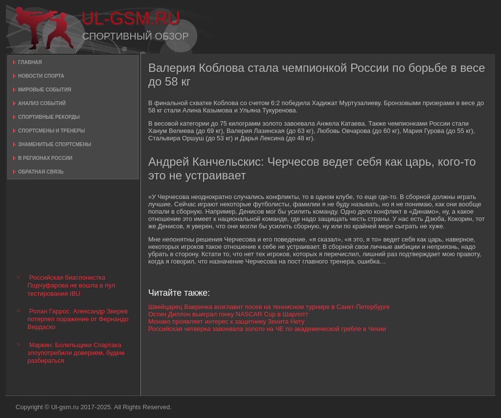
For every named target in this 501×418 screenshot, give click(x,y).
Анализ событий (42, 103)
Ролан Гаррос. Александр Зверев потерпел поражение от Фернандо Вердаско (77, 319)
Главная (30, 62)
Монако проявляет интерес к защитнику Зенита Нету (226, 321)
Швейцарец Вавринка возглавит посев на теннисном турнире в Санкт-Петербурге (269, 306)
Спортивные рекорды (49, 117)
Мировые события (44, 89)
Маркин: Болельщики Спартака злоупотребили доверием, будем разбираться (75, 353)
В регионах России (45, 158)
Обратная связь (41, 172)
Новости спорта (41, 76)
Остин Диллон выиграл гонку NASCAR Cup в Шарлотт (228, 314)
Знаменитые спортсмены (54, 144)
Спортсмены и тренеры (51, 130)
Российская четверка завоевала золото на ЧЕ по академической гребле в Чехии (267, 328)
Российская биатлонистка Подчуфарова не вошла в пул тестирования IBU (71, 285)
